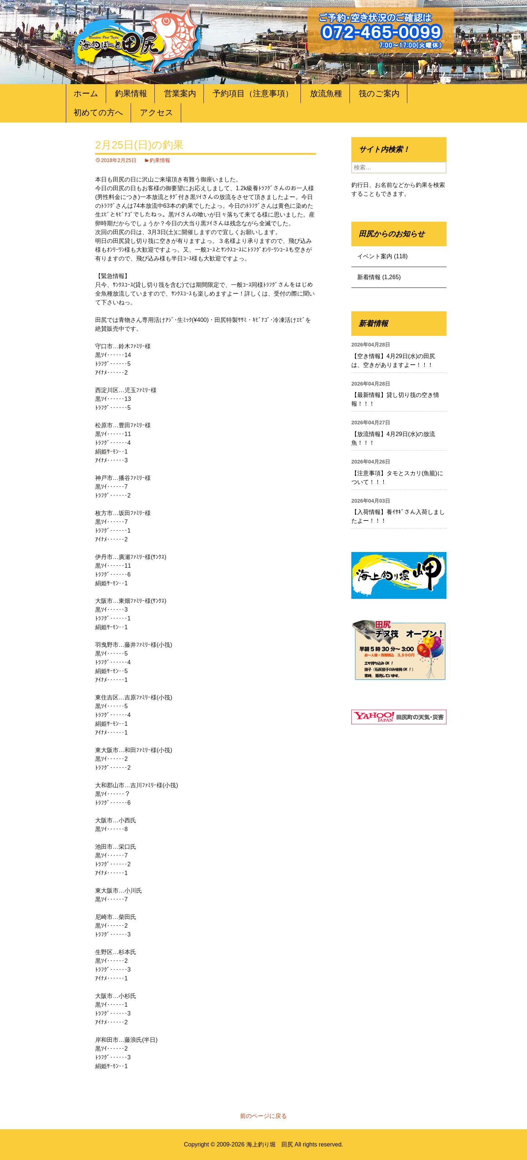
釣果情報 (131, 93)
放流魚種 (326, 93)
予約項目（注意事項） (253, 93)
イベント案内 (374, 256)
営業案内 (180, 93)
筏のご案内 (379, 93)
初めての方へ (98, 112)
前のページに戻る (263, 1116)
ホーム (86, 93)
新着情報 (369, 277)
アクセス (156, 112)
